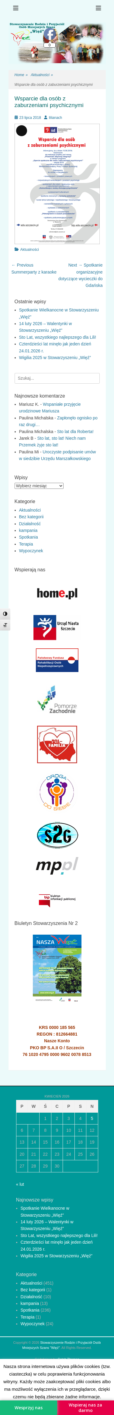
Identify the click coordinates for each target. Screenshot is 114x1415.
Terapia (26, 544)
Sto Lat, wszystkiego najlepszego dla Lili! (57, 337)
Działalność (30, 523)
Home (21, 75)
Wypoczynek (31, 550)
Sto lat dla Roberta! (75, 431)
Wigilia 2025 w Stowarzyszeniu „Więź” (55, 357)
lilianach (55, 118)
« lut (20, 1184)
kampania (28, 530)
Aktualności (42, 75)
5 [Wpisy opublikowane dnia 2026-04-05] (92, 1118)
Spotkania (28, 537)
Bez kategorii (31, 516)
